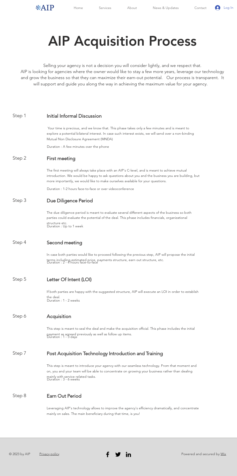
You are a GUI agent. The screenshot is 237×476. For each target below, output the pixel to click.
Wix (223, 454)
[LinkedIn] (128, 454)
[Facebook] (107, 454)
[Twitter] (118, 454)
